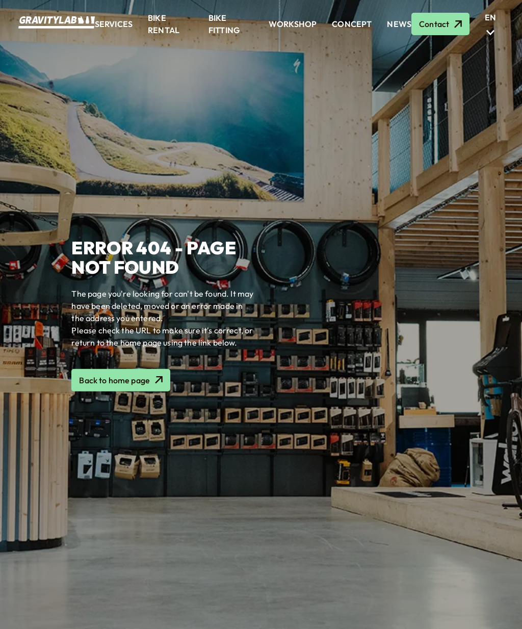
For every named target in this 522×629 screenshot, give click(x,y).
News (399, 24)
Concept (352, 24)
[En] (490, 17)
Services (114, 24)
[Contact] (440, 24)
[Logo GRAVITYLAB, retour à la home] (56, 25)
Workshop (293, 24)
